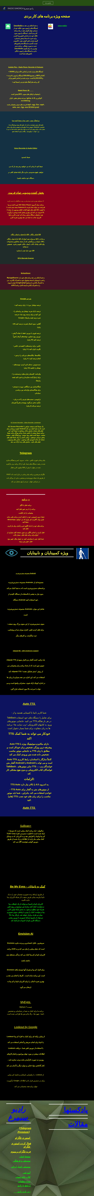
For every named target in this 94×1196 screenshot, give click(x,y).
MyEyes (25, 1001)
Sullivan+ (25, 825)
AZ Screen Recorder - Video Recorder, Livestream (26, 422)
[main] (47, 16)
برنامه (24, 499)
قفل (28, 500)
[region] (47, 3)
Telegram (26, 453)
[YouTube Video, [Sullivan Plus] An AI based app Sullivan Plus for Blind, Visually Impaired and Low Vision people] (26, 862)
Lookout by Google (25, 1026)
